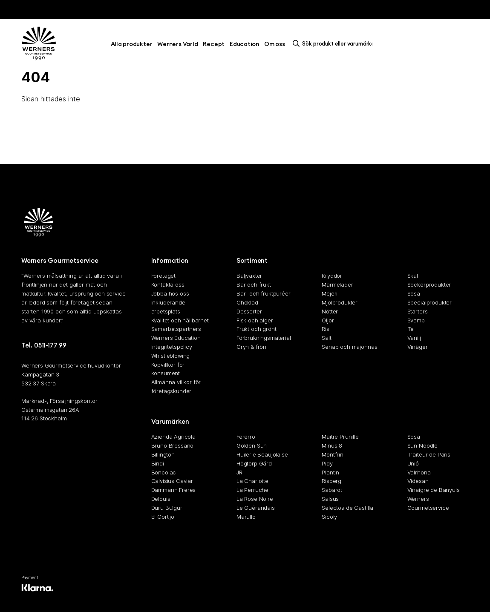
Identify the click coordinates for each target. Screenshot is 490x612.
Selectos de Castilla (347, 507)
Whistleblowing (170, 355)
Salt (326, 337)
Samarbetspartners (176, 328)
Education (244, 44)
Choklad (247, 302)
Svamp (416, 320)
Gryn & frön (251, 346)
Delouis (160, 498)
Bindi (157, 463)
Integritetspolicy (171, 346)
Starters (417, 311)
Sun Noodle (422, 445)
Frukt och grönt (256, 328)
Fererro (245, 436)
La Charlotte (252, 480)
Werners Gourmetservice (428, 503)
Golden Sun (251, 445)
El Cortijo (162, 516)
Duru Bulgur (166, 507)
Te (410, 328)
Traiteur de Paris (428, 454)
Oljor (328, 320)
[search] (335, 43)
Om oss (274, 44)
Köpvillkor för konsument (168, 369)
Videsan (418, 480)
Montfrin (332, 454)
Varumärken (170, 421)
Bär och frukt (253, 284)
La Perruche (252, 489)
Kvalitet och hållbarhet (180, 320)
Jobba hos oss (170, 293)
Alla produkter (132, 44)
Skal (412, 276)
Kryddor (332, 276)
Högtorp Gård (254, 463)
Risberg (331, 480)
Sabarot (332, 489)
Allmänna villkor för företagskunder (176, 386)
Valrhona (419, 472)
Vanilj (414, 337)
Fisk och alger (254, 320)
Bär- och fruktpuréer (263, 293)
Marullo (246, 516)
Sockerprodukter (429, 284)
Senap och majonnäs (349, 346)
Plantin (330, 472)
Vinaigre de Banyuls (433, 489)
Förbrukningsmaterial (263, 337)
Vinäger (417, 346)
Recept (214, 44)
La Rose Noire (254, 498)
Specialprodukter (429, 302)
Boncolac (163, 472)
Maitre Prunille (340, 436)
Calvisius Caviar (172, 480)
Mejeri (329, 293)
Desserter (249, 311)
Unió (413, 463)
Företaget (163, 276)
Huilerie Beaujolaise (262, 454)
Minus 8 (332, 445)
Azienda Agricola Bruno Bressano (173, 441)
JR (239, 472)
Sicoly (329, 516)
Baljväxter (249, 276)
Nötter (330, 311)
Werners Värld (177, 44)
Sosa (413, 293)
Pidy (327, 463)
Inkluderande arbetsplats (168, 307)
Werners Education (176, 337)
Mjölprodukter (339, 302)
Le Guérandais (255, 507)
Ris (325, 328)
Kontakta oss (167, 284)
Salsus (330, 498)
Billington (163, 454)
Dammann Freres (173, 489)
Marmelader (337, 284)
